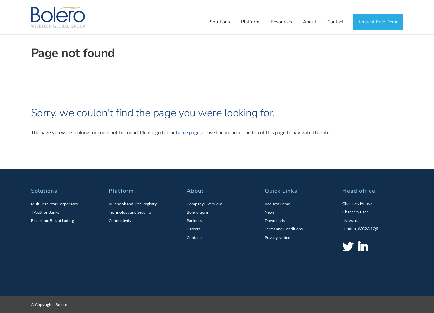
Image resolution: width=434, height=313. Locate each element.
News (269, 212)
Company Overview (204, 203)
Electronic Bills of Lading (52, 220)
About (309, 22)
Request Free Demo (378, 22)
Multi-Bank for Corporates (54, 203)
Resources (281, 22)
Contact (335, 22)
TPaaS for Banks (45, 212)
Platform (250, 22)
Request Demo (277, 203)
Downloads (274, 220)
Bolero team (197, 212)
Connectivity (120, 220)
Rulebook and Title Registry (133, 203)
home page (188, 132)
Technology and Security (130, 212)
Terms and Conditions (283, 228)
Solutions (220, 22)
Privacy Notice (277, 237)
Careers (193, 228)
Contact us (196, 237)
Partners (194, 220)
